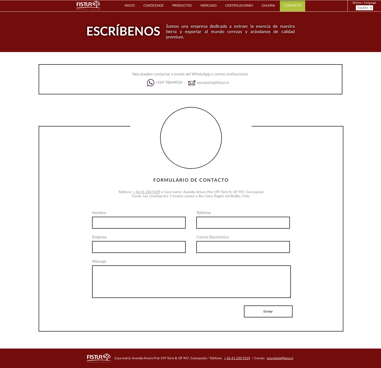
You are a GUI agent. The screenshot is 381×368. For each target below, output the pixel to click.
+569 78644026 (164, 83)
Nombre (99, 213)
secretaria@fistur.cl (208, 82)
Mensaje (99, 261)
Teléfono (203, 213)
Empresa (99, 237)
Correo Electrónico (212, 237)
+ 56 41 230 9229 (146, 192)
